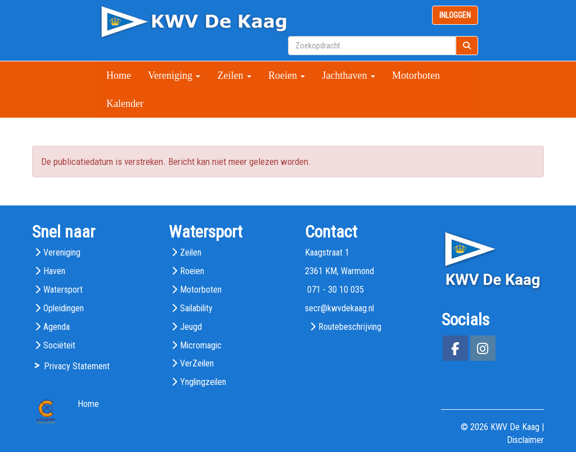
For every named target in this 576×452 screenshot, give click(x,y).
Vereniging (174, 75)
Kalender (124, 103)
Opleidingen (63, 308)
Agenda (56, 326)
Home (118, 75)
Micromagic (201, 345)
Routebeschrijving (349, 326)
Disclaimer (525, 440)
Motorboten (416, 75)
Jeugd (191, 326)
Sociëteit (59, 345)
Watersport (63, 289)
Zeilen (234, 75)
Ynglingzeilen (203, 382)
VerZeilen (197, 363)
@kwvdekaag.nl (339, 308)
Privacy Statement (77, 366)
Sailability (196, 308)
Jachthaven (348, 75)
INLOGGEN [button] (455, 15)
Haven (54, 271)
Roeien (286, 75)
